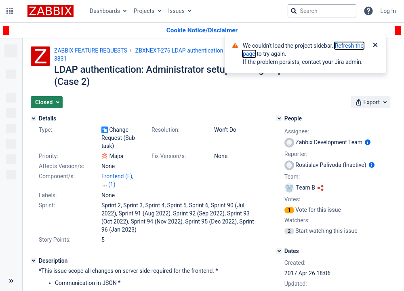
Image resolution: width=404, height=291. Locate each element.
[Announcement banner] (202, 30)
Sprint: (47, 205)
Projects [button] (144, 11)
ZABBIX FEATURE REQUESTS (90, 50)
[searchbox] (322, 10)
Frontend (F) (116, 176)
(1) (112, 184)
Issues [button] (176, 11)
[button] (9, 11)
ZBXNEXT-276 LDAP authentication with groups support (205, 50)
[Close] (375, 46)
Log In (388, 11)
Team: (292, 176)
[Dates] (279, 251)
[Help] (368, 10)
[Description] (33, 261)
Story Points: (55, 239)
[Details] (33, 118)
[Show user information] (367, 142)
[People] (279, 118)
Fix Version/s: (169, 156)
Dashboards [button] (105, 11)
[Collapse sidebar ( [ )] (11, 281)
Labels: (48, 195)
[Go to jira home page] (50, 11)
